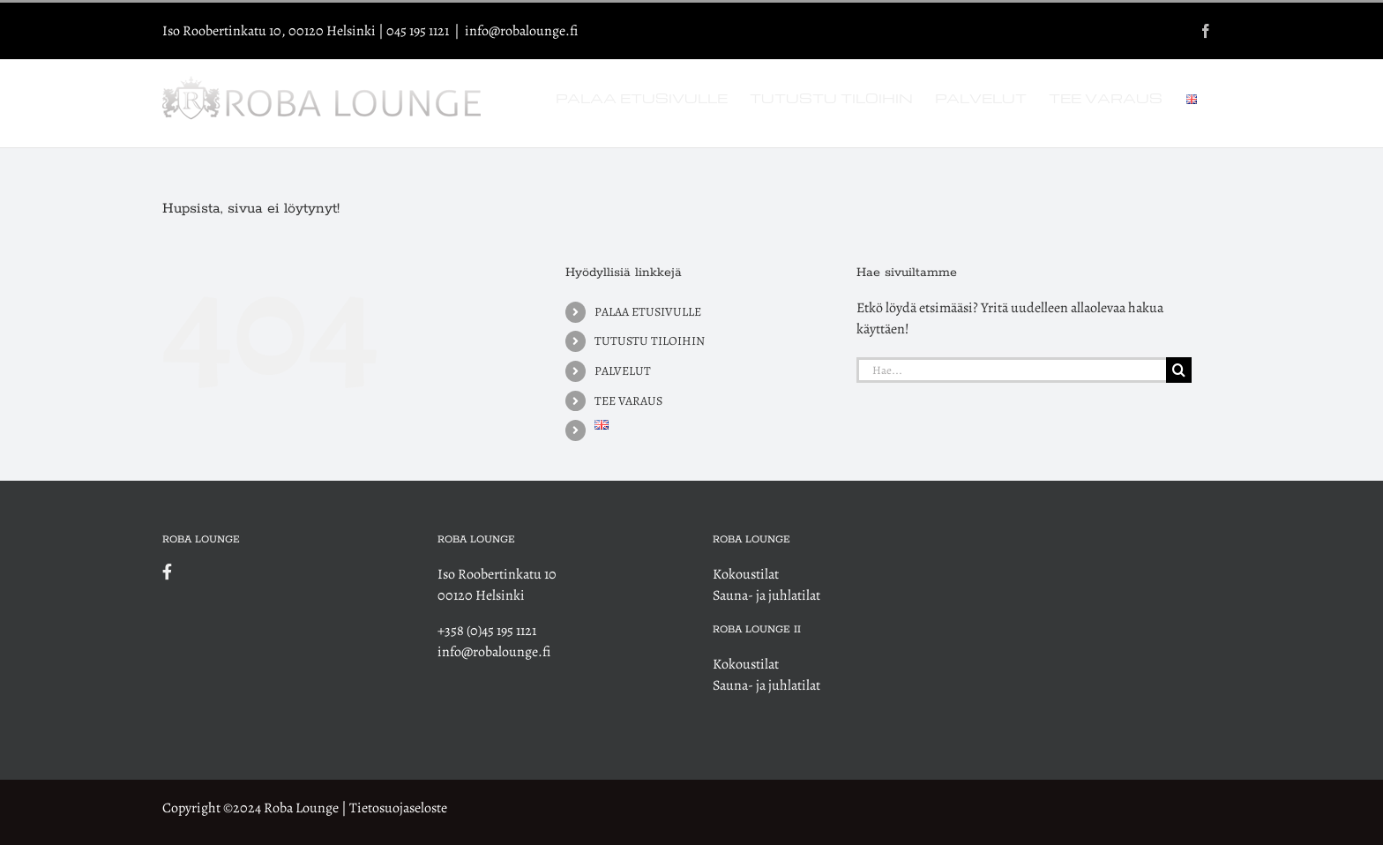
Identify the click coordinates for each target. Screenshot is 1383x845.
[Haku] (1179, 370)
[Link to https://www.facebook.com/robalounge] (274, 572)
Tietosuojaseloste (398, 808)
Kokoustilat (746, 574)
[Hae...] (1011, 370)
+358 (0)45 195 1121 (486, 630)
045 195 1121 (417, 31)
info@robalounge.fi (521, 31)
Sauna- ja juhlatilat (766, 595)
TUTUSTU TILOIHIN (649, 341)
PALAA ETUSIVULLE (647, 311)
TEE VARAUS (628, 401)
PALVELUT (622, 371)
